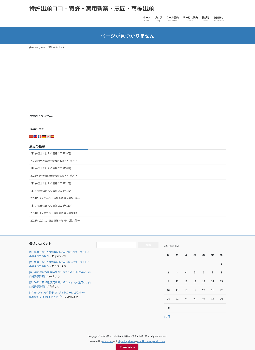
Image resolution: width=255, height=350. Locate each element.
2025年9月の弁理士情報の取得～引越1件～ (54, 161)
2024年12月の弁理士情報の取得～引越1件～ (55, 198)
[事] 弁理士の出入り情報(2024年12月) (51, 190)
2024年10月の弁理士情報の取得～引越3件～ (55, 220)
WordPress (107, 341)
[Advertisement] (127, 76)
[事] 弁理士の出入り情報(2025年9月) (50, 153)
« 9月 (167, 316)
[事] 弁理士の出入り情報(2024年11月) (51, 205)
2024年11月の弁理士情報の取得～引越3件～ (55, 213)
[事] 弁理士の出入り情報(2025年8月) (50, 168)
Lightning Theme (126, 341)
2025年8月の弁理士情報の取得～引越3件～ (54, 175)
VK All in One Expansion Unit (151, 341)
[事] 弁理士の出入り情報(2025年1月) (50, 183)
